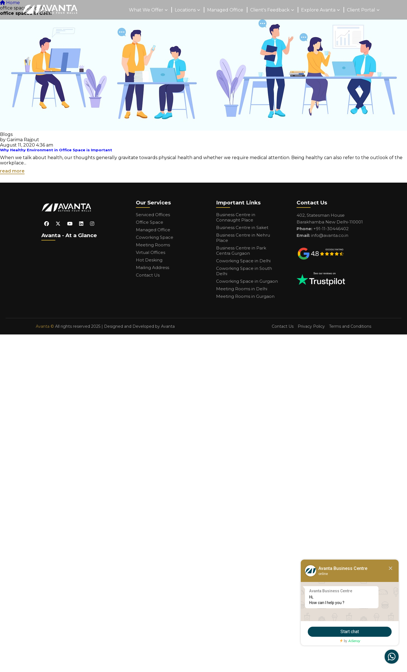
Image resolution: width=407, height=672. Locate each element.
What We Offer (146, 10)
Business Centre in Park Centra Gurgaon (241, 250)
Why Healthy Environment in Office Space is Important (56, 150)
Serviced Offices (153, 214)
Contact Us (148, 275)
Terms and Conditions (350, 326)
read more (12, 171)
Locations (185, 10)
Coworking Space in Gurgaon (247, 281)
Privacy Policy (311, 326)
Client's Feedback (270, 10)
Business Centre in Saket (242, 227)
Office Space (149, 222)
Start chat (349, 631)
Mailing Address (152, 267)
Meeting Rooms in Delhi (241, 288)
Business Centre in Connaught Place (235, 217)
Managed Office (225, 10)
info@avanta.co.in (329, 235)
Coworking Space (154, 237)
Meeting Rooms (153, 244)
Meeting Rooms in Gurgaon (245, 296)
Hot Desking (149, 260)
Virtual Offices (150, 252)
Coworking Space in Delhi (243, 260)
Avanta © (45, 326)
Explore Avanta (318, 10)
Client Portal (361, 10)
